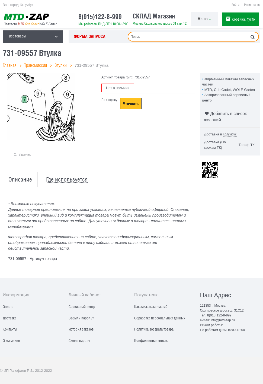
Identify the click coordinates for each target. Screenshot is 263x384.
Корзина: (243, 19)
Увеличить (25, 154)
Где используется (67, 179)
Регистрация (252, 5)
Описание (20, 179)
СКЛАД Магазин (154, 16)
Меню (204, 18)
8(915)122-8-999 (100, 16)
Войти (235, 5)
